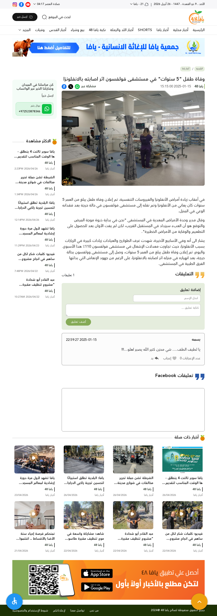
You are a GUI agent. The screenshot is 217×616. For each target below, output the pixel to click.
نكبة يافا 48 (97, 30)
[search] (56, 17)
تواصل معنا (77, 610)
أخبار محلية (180, 30)
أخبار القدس (57, 30)
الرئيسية (199, 30)
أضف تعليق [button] (78, 322)
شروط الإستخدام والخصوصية (30, 610)
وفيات (40, 30)
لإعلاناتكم (59, 610)
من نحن (94, 610)
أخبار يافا (163, 30)
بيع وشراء (77, 30)
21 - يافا (141, 4)
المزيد (26, 30)
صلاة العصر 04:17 (48, 4)
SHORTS (145, 30)
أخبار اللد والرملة (121, 30)
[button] (170, 358)
